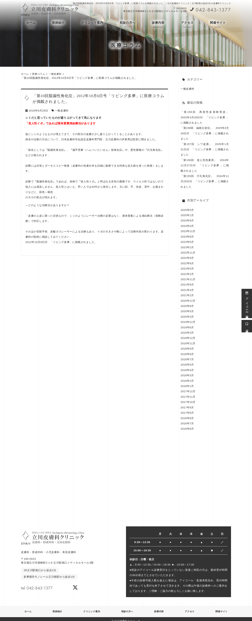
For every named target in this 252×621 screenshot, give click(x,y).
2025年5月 (187, 208)
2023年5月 (187, 240)
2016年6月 (187, 424)
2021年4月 (187, 287)
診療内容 (158, 25)
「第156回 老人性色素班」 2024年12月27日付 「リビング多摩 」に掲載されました (205, 164)
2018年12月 (188, 335)
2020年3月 (187, 314)
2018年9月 (187, 345)
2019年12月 (188, 319)
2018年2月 (187, 377)
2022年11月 (188, 250)
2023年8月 (187, 235)
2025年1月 (187, 213)
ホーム (31, 25)
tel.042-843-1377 (43, 583)
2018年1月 (187, 382)
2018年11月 (188, 340)
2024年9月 (187, 219)
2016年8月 (187, 414)
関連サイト (218, 25)
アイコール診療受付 (246, 303)
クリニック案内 (92, 25)
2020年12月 (188, 298)
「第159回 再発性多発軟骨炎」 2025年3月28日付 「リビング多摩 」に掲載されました (206, 117)
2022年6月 (187, 261)
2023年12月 (188, 229)
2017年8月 (187, 408)
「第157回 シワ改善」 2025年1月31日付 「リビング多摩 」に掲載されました (205, 149)
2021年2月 (187, 292)
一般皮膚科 (62, 110)
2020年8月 (187, 303)
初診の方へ (127, 25)
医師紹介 (58, 25)
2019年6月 (187, 324)
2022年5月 (187, 266)
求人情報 (246, 326)
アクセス (187, 25)
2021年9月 (187, 282)
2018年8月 (187, 350)
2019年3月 (187, 329)
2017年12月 (188, 387)
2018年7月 (187, 356)
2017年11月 (188, 393)
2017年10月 (188, 398)
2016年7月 (187, 419)
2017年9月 (187, 403)
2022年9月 (187, 256)
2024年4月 (187, 224)
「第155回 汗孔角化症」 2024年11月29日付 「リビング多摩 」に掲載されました (205, 180)
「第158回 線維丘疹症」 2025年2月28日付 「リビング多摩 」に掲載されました (205, 133)
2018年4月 (187, 366)
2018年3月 (187, 371)
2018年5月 (187, 361)
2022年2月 (187, 271)
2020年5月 (187, 308)
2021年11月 (188, 277)
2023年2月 (187, 245)
